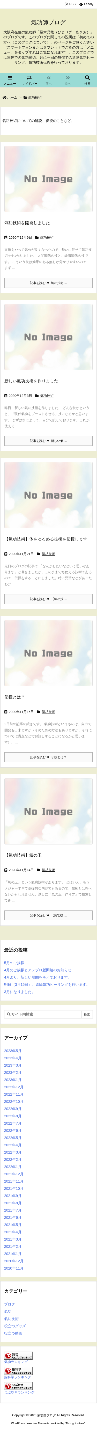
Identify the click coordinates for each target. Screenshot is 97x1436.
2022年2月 (12, 1159)
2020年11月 (14, 1268)
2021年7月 (12, 1210)
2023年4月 (12, 1058)
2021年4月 (12, 1232)
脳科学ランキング (17, 1377)
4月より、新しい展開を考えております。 (37, 977)
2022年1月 (12, 1167)
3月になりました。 (19, 992)
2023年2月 (12, 1072)
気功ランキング (16, 1362)
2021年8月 (12, 1203)
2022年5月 (12, 1138)
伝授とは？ (14, 697)
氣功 (7, 1311)
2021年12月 (14, 1174)
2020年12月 (14, 1261)
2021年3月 (12, 1239)
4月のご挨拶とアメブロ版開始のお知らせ (37, 970)
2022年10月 (14, 1101)
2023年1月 (12, 1080)
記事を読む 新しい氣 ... (48, 441)
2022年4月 (12, 1145)
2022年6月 (12, 1130)
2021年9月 (12, 1196)
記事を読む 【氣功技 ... (48, 599)
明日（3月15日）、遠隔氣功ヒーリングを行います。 (47, 984)
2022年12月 (14, 1087)
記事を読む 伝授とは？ (48, 757)
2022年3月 (12, 1152)
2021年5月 (12, 1225)
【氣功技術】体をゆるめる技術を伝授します (45, 539)
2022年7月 (12, 1123)
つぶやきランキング (19, 1392)
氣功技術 (47, 237)
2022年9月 (12, 1109)
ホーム (12, 97)
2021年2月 (12, 1246)
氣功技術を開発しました (27, 223)
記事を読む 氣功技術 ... (48, 283)
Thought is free (75, 1423)
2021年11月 (14, 1181)
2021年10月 (14, 1188)
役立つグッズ (15, 1326)
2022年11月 (14, 1094)
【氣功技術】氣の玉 (23, 855)
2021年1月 (12, 1254)
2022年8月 (12, 1116)
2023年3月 (12, 1065)
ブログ (9, 1304)
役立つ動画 (13, 1333)
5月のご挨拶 (14, 963)
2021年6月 (12, 1217)
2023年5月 (12, 1051)
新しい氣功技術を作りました (31, 381)
